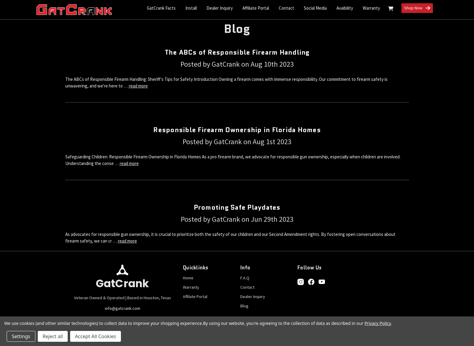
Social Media (315, 8)
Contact (247, 287)
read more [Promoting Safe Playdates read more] (127, 241)
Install (191, 8)
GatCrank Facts (161, 8)
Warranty (371, 8)
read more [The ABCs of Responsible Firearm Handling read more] (138, 86)
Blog (244, 306)
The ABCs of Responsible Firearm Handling (237, 52)
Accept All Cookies (95, 336)
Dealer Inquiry (219, 8)
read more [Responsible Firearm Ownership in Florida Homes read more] (129, 163)
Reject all (53, 336)
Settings (21, 336)
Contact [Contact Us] (286, 8)
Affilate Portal (195, 296)
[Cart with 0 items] (391, 9)
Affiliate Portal (255, 8)
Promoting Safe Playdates (237, 207)
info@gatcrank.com (122, 308)
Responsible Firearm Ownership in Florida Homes (237, 130)
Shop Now (417, 8)
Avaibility (344, 8)
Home (188, 278)
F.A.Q (244, 278)
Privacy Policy (378, 323)
